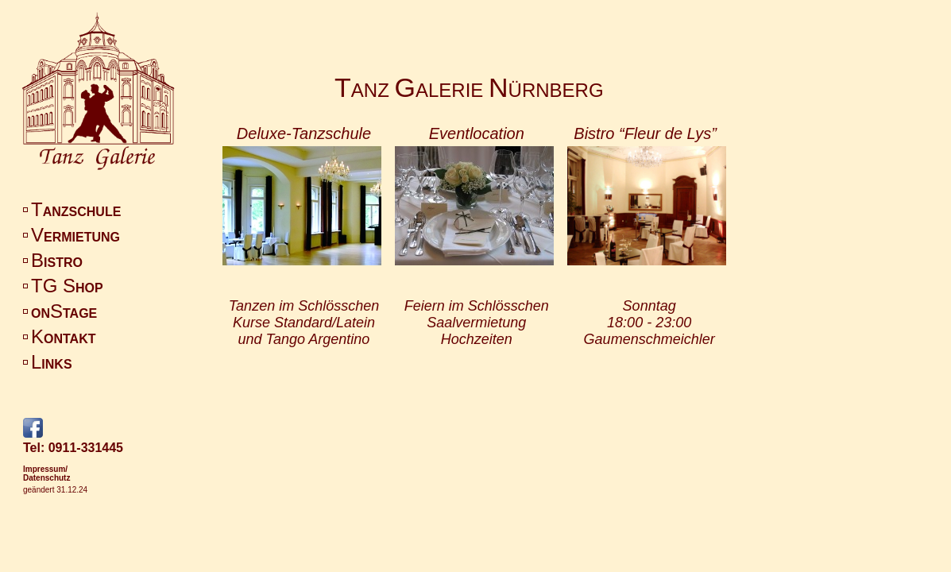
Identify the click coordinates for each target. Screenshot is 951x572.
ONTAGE (64, 313)
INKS (51, 364)
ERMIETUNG (75, 237)
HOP (67, 288)
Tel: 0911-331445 (73, 447)
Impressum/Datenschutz (46, 473)
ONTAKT (63, 339)
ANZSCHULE (76, 211)
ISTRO (57, 262)
